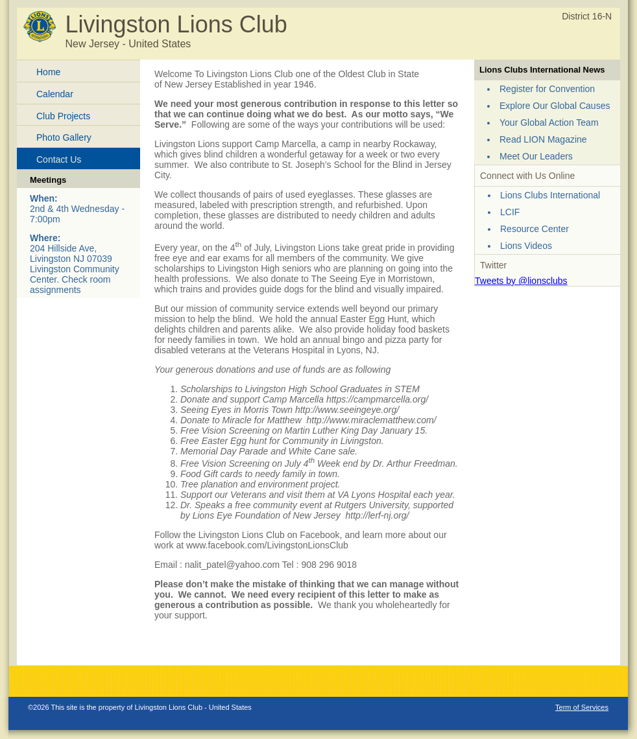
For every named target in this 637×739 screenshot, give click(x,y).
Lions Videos (526, 245)
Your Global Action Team (549, 122)
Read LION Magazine (543, 139)
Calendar (54, 94)
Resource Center (534, 229)
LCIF (510, 212)
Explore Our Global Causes (554, 105)
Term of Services (581, 707)
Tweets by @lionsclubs (521, 281)
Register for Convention (547, 89)
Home (48, 72)
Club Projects (63, 116)
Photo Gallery (63, 137)
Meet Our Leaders (536, 156)
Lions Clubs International (550, 195)
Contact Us (58, 159)
